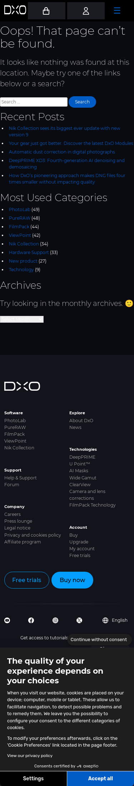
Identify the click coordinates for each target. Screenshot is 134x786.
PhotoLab (19, 209)
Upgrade (78, 542)
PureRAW (19, 218)
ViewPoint (20, 235)
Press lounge (18, 521)
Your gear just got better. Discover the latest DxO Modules (71, 143)
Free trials (79, 555)
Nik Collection (24, 243)
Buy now (72, 580)
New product (23, 261)
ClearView (80, 484)
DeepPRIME (82, 457)
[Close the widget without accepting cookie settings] (99, 639)
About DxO (81, 420)
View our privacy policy (30, 755)
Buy (73, 535)
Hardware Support (29, 252)
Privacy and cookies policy (32, 535)
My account (82, 548)
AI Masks (78, 470)
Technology (21, 269)
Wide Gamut (82, 477)
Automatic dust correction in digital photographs (62, 152)
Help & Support (20, 477)
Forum (11, 484)
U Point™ (79, 464)
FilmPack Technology (92, 505)
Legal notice (17, 528)
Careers (12, 514)
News (75, 427)
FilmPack (19, 226)
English (115, 620)
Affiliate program (22, 542)
